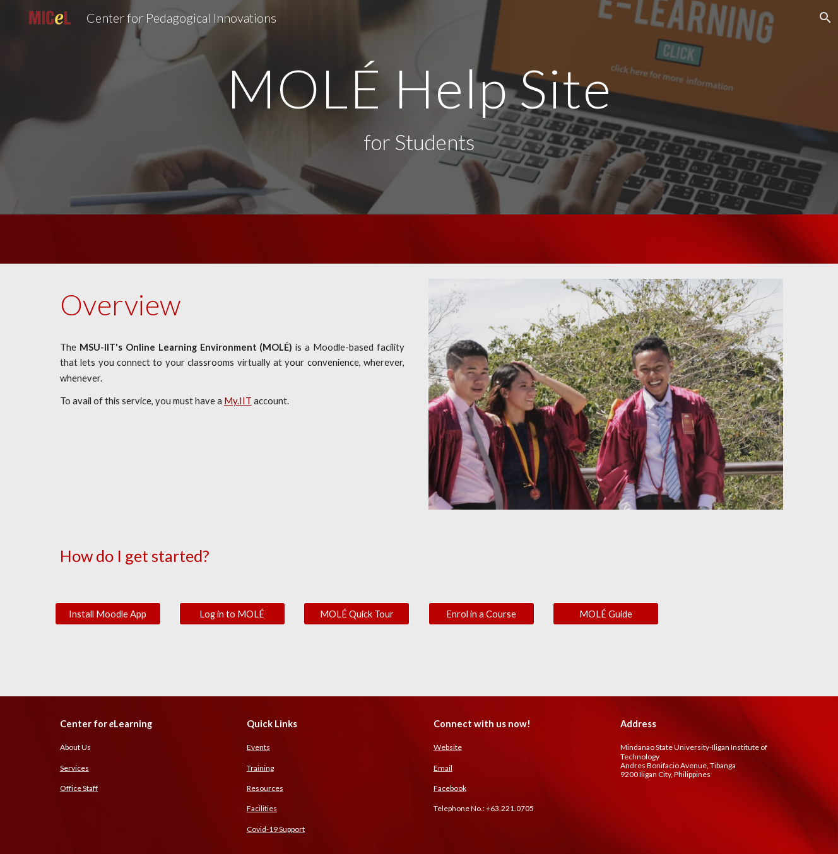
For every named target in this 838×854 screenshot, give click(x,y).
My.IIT (238, 400)
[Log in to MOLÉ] (232, 613)
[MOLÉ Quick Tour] (356, 613)
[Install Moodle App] (108, 613)
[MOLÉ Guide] (605, 613)
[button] (823, 18)
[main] (419, 107)
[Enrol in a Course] (481, 613)
